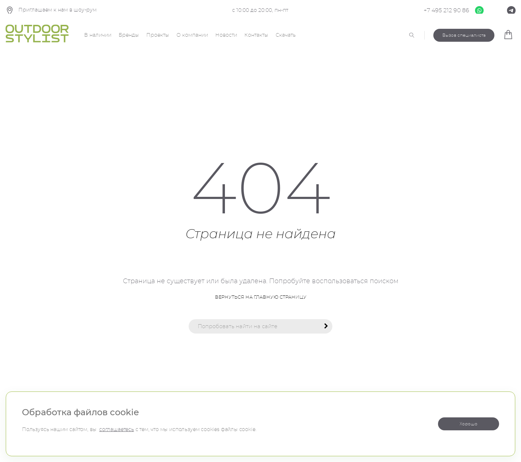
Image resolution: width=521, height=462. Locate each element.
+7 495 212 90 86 (446, 10)
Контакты (256, 35)
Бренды (129, 35)
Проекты (157, 35)
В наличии (97, 35)
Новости (226, 35)
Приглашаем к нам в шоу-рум (51, 10)
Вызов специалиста (464, 35)
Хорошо (469, 424)
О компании (192, 35)
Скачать (286, 35)
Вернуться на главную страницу (260, 297)
